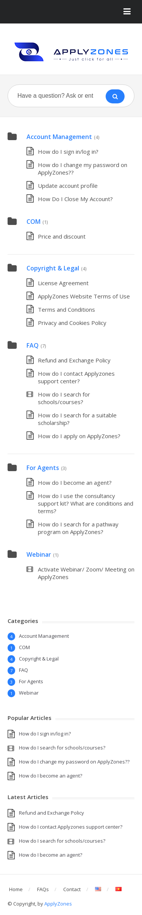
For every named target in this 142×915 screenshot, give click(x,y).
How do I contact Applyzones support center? (76, 377)
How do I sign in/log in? (68, 151)
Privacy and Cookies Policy (72, 322)
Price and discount (62, 236)
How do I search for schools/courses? (64, 398)
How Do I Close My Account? (75, 199)
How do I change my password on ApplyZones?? (74, 761)
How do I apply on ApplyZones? (79, 436)
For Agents (43, 468)
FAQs (43, 889)
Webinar (39, 554)
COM (34, 221)
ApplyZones (58, 903)
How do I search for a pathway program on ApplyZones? (78, 528)
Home (16, 889)
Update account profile (68, 185)
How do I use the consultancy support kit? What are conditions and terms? (85, 503)
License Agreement (63, 283)
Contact (72, 889)
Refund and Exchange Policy (74, 360)
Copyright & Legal (53, 268)
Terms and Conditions (66, 309)
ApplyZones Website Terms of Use (84, 296)
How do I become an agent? (75, 482)
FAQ (33, 345)
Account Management (59, 137)
